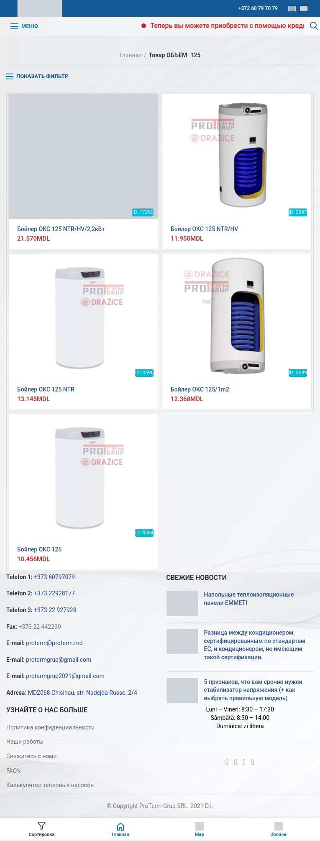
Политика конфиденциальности (50, 727)
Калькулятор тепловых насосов (50, 785)
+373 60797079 (54, 577)
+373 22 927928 (55, 610)
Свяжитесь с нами (31, 756)
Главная (131, 55)
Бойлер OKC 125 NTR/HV (204, 229)
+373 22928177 (54, 593)
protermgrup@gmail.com (58, 659)
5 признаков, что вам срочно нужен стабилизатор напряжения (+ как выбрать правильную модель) (253, 689)
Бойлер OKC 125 (39, 549)
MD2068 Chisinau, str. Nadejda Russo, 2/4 (82, 692)
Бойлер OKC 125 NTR (45, 389)
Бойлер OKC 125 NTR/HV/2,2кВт (61, 229)
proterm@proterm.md (54, 643)
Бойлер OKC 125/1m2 (200, 389)
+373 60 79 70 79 (258, 8)
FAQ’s (13, 770)
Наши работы (25, 741)
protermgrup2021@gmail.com (65, 676)
